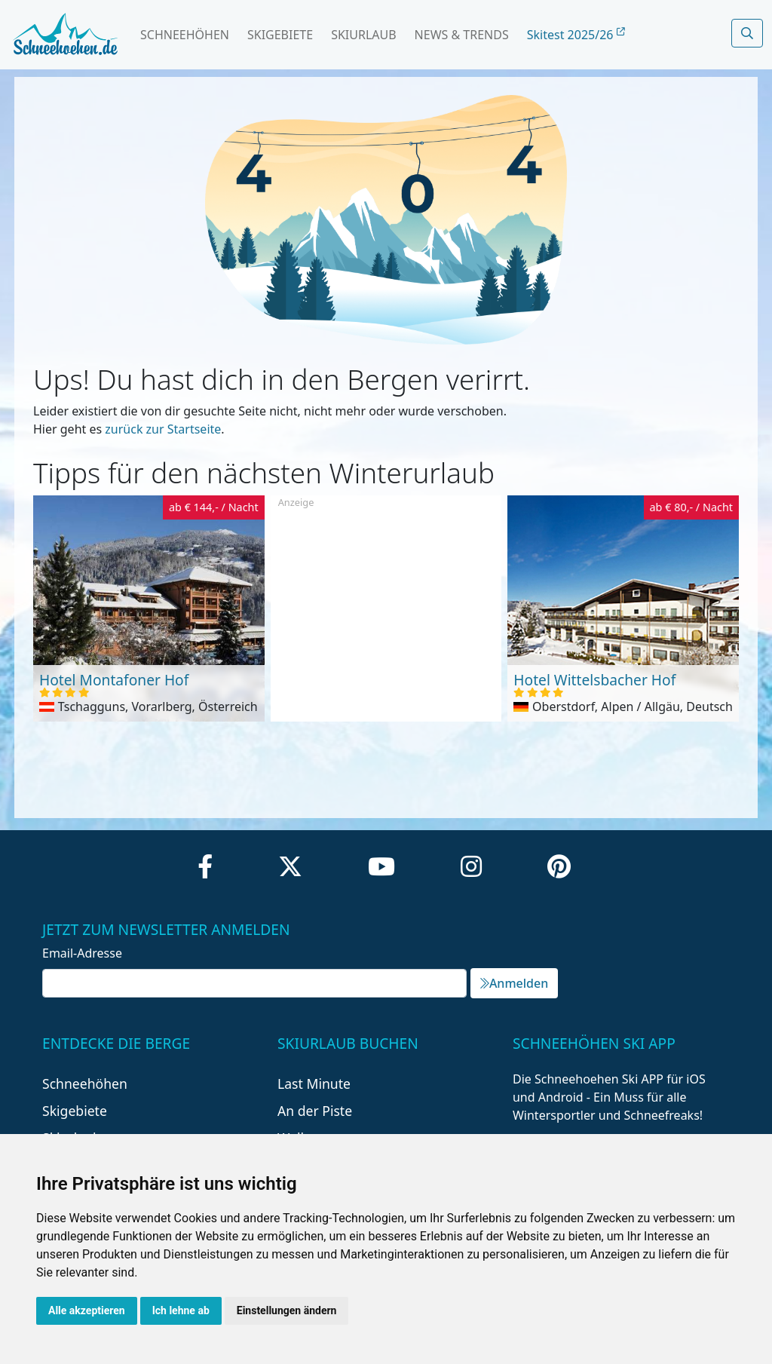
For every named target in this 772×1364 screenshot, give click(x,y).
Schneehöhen (184, 34)
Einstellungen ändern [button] (287, 1310)
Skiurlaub (363, 34)
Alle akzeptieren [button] (86, 1310)
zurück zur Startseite (163, 429)
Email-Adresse (82, 953)
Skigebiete (280, 34)
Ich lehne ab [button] (181, 1310)
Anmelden (514, 983)
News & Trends (462, 34)
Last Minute (314, 1083)
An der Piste (314, 1111)
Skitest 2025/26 (576, 34)
